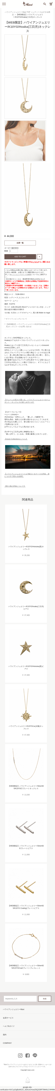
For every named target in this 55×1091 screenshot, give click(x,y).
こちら (35, 262)
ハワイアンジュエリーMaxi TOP (17, 12)
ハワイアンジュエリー (16, 1064)
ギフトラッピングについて (16, 319)
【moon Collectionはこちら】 (16, 439)
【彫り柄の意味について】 (15, 486)
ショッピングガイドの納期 (21, 274)
